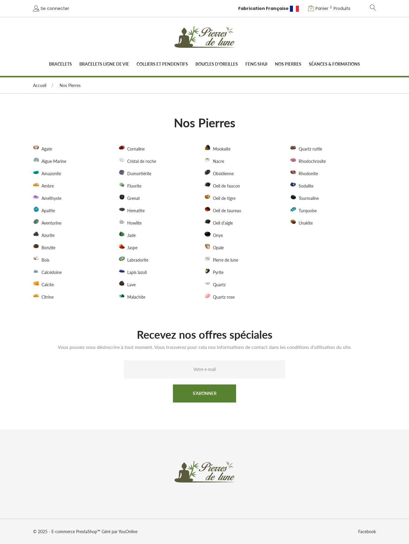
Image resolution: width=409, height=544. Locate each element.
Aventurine (51, 222)
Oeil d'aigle (223, 222)
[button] (330, 8)
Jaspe (132, 247)
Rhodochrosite (312, 161)
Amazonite (51, 173)
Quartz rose (224, 297)
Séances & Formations (334, 64)
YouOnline (127, 531)
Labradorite (137, 260)
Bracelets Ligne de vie (104, 64)
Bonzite (48, 247)
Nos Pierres (288, 64)
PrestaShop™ (89, 531)
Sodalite (306, 185)
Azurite (48, 235)
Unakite (306, 222)
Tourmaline (309, 198)
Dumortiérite (139, 173)
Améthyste (51, 198)
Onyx (218, 235)
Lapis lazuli (137, 272)
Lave (131, 284)
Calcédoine (52, 272)
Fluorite (134, 185)
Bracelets (60, 64)
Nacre (218, 161)
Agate (47, 149)
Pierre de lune (225, 260)
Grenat (133, 198)
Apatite (48, 210)
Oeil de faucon (226, 185)
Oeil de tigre (224, 198)
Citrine (48, 297)
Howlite (134, 222)
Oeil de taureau (227, 210)
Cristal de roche (141, 161)
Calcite (48, 284)
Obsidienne (223, 173)
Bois (45, 260)
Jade (131, 235)
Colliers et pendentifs (162, 64)
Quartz (219, 284)
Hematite (136, 210)
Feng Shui (256, 64)
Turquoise (308, 210)
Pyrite (218, 272)
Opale (218, 247)
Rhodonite (308, 173)
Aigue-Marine (54, 161)
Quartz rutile (310, 149)
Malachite (136, 297)
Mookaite (221, 149)
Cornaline (136, 149)
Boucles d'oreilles (216, 64)
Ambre (48, 185)
